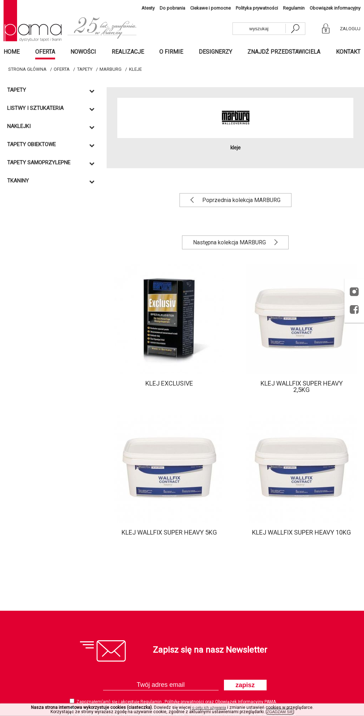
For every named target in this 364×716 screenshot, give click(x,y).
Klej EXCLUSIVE (169, 383)
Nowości (83, 51)
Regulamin (294, 8)
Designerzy (215, 51)
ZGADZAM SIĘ (280, 712)
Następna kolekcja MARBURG (230, 242)
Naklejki (19, 126)
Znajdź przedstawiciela (283, 51)
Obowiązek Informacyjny (239, 701)
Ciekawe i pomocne (210, 8)
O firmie (171, 51)
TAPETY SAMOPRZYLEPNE (38, 162)
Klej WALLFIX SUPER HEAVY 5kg (169, 532)
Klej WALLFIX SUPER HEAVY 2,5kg (302, 386)
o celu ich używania (209, 707)
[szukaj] (295, 29)
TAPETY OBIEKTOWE (31, 144)
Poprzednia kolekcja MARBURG (240, 200)
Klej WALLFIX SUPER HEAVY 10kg (301, 532)
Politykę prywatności (185, 701)
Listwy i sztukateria (35, 108)
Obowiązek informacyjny (335, 8)
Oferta (45, 51)
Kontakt (348, 51)
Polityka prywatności (257, 8)
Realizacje (128, 51)
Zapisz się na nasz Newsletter (210, 650)
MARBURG (111, 69)
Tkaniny (18, 181)
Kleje (135, 69)
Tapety (84, 69)
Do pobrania (172, 8)
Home (12, 51)
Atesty (148, 8)
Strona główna (27, 69)
